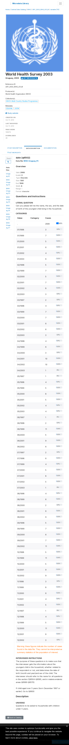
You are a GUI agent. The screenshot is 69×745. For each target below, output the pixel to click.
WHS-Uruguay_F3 (8, 191)
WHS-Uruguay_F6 (8, 216)
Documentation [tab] (50, 148)
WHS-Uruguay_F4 (8, 199)
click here (33, 738)
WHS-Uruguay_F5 (8, 208)
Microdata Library (20, 3)
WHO (29, 9)
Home (7, 9)
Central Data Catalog (18, 9)
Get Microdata (29, 78)
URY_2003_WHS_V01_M (40, 9)
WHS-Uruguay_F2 (8, 182)
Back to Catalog (14, 718)
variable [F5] (54, 9)
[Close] (67, 726)
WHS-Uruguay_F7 (8, 225)
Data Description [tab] (33, 148)
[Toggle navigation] (60, 3)
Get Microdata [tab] (14, 152)
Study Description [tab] (14, 148)
